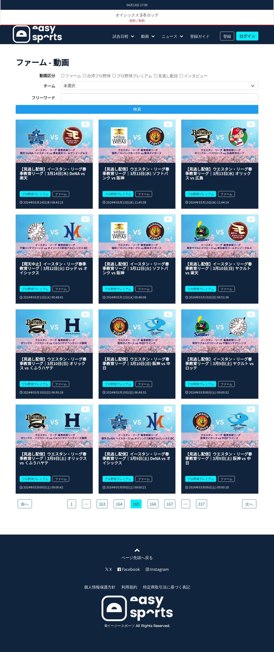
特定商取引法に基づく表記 (166, 587)
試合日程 (120, 36)
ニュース (169, 36)
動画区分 (47, 75)
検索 (137, 109)
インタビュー (194, 75)
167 (170, 504)
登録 (227, 36)
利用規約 (129, 587)
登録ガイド (200, 36)
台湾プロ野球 (97, 75)
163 (102, 504)
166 (153, 504)
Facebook (128, 569)
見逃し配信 (166, 75)
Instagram (157, 569)
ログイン (247, 36)
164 (119, 504)
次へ (249, 504)
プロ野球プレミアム (132, 75)
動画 (145, 36)
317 (201, 504)
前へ (25, 504)
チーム (49, 86)
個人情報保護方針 (100, 587)
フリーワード (43, 98)
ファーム (71, 75)
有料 (132, 20)
